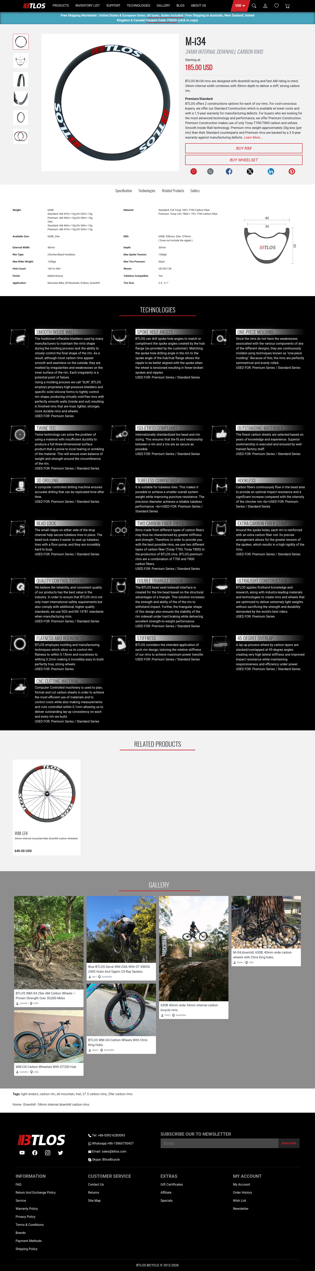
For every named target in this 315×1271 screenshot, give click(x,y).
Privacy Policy (26, 1217)
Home (17, 1104)
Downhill (29, 1104)
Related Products (173, 190)
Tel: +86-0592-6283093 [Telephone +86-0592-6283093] (106, 1135)
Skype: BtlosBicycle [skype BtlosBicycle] (104, 1159)
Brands (21, 1233)
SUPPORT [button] (113, 5)
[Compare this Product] (210, 171)
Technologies (146, 190)
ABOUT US (198, 5)
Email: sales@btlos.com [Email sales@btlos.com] (107, 1151)
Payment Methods (29, 1241)
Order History (242, 1192)
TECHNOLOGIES (138, 5)
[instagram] (47, 1153)
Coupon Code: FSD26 (161, 21)
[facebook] (34, 1153)
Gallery (195, 190)
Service (21, 1201)
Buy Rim (243, 148)
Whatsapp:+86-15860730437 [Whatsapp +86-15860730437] (111, 1143)
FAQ (19, 1184)
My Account (241, 1184)
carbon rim (47, 1094)
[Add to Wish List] (193, 171)
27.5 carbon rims (95, 1094)
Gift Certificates (172, 1184)
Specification (123, 190)
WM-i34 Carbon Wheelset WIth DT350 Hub (46, 1067)
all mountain (65, 1094)
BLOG (181, 5)
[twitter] (60, 1153)
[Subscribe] (288, 1143)
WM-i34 (21, 833)
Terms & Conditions (30, 1225)
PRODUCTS (61, 5)
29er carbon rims (120, 1094)
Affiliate (166, 1192)
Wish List (239, 1201)
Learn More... (253, 137)
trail (78, 1094)
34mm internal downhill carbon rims (63, 1104)
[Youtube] (22, 1153)
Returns (93, 1192)
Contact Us (96, 1184)
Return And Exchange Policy (36, 1192)
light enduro (29, 1094)
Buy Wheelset (244, 160)
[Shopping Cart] (287, 5)
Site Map (94, 1201)
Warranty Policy (27, 1209)
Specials (167, 1201)
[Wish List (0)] (276, 5)
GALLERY (163, 5)
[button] (240, 6)
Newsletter (241, 1209)
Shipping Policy (27, 1249)
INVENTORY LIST (87, 5)
